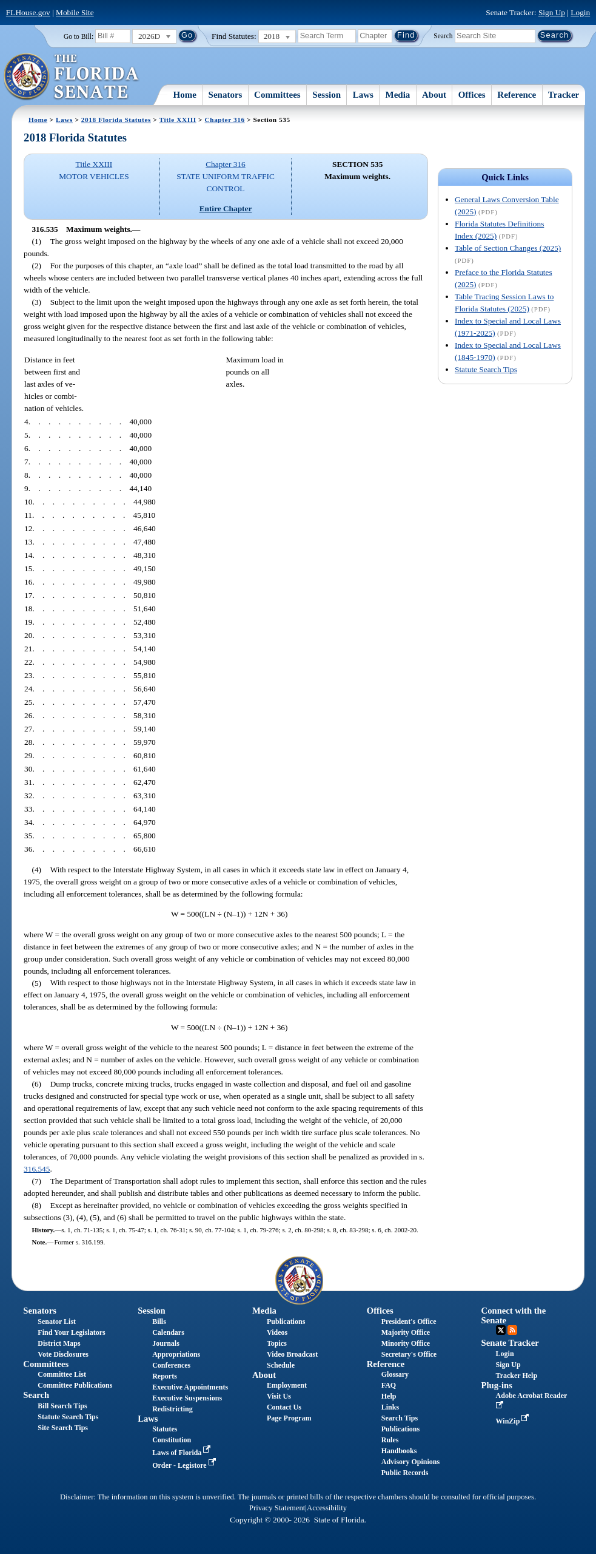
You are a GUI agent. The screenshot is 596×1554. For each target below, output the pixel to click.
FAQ (388, 1385)
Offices (472, 95)
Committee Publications (75, 1385)
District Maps (59, 1343)
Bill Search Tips (62, 1406)
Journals (165, 1343)
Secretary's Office (409, 1354)
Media (398, 95)
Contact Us (284, 1407)
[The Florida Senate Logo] (72, 77)
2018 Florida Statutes (116, 119)
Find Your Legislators (71, 1332)
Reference (516, 95)
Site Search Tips (63, 1427)
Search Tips (399, 1418)
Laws (363, 95)
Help (389, 1396)
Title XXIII (177, 119)
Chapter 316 (225, 119)
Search (443, 35)
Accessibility (327, 1508)
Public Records (405, 1472)
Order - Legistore (185, 1465)
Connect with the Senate (513, 1315)
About (434, 95)
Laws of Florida (182, 1452)
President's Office (409, 1321)
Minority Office (405, 1343)
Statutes (164, 1429)
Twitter (501, 1330)
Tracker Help (517, 1375)
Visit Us (279, 1396)
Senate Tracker (510, 1343)
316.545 (37, 1168)
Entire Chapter (225, 208)
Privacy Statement (277, 1508)
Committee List (62, 1374)
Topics (277, 1343)
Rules (390, 1440)
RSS (512, 1330)
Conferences (171, 1365)
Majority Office (405, 1332)
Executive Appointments (190, 1387)
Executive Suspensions (187, 1398)
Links (390, 1407)
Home (184, 95)
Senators (226, 95)
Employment (287, 1385)
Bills (159, 1321)
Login (580, 12)
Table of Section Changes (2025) (508, 248)
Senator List (57, 1321)
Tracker (563, 95)
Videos (277, 1332)
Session (326, 95)
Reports (164, 1376)
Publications (286, 1321)
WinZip (514, 1421)
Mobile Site (75, 12)
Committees (277, 95)
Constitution (171, 1440)
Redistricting (172, 1409)
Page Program (289, 1418)
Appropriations (176, 1354)
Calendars (168, 1332)
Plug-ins (496, 1385)
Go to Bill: (78, 36)
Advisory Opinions (410, 1461)
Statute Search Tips (486, 369)
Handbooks (399, 1451)
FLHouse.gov (28, 12)
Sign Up (551, 12)
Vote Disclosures (63, 1354)
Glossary (395, 1374)
